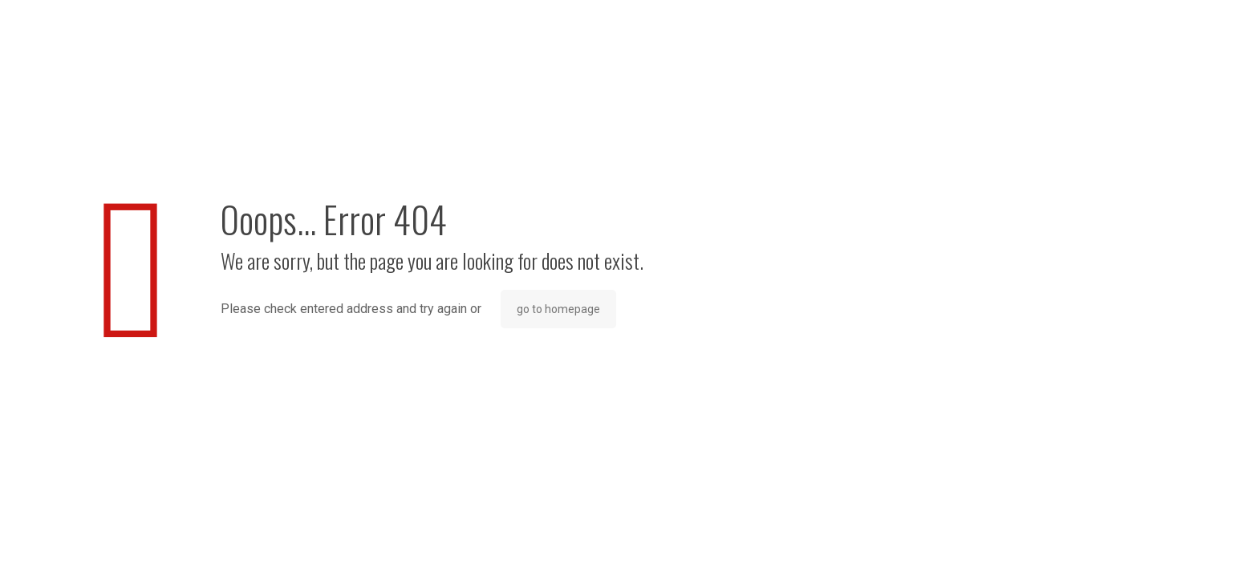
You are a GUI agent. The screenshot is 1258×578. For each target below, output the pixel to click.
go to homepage (558, 309)
